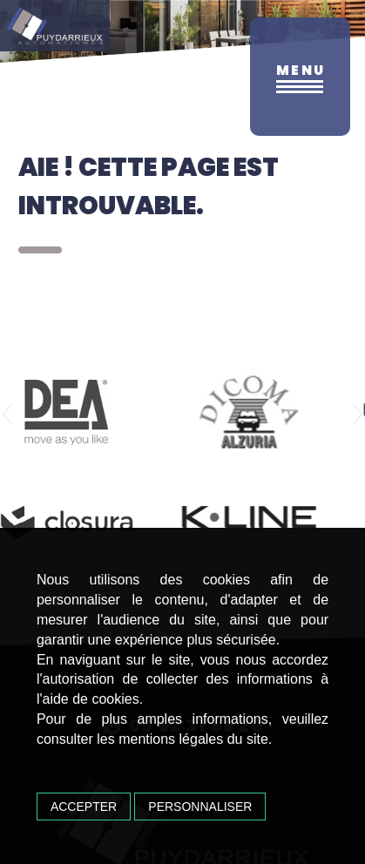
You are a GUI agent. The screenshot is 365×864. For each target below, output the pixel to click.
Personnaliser (200, 806)
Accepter (84, 806)
